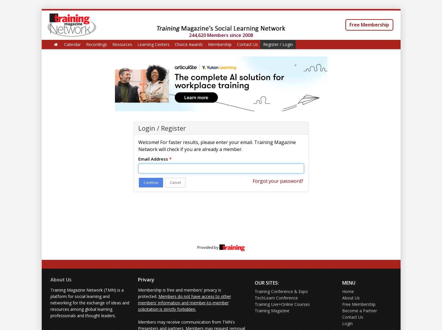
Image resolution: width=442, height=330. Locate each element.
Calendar (72, 44)
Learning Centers (153, 44)
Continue (151, 182)
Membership (220, 44)
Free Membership (369, 25)
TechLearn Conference (276, 298)
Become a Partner (359, 310)
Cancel (175, 182)
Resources (122, 44)
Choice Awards (189, 44)
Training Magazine (272, 310)
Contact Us (247, 44)
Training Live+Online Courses (282, 304)
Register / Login (278, 44)
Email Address (155, 159)
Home (348, 291)
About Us (60, 279)
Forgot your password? (278, 181)
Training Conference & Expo (281, 291)
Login (347, 323)
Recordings (96, 44)
